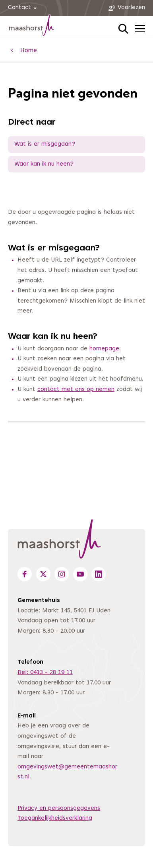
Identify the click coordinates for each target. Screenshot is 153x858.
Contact (23, 8)
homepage (104, 349)
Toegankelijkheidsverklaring (54, 818)
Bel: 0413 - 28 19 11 (45, 673)
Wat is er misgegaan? (44, 144)
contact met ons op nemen (75, 390)
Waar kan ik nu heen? (44, 164)
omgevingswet (37, 767)
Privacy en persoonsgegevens (58, 808)
